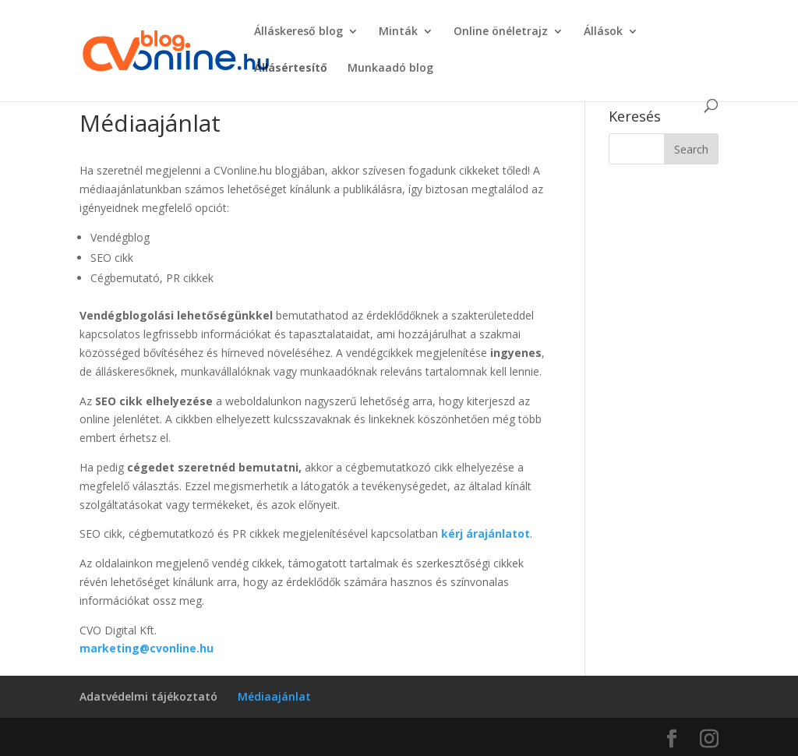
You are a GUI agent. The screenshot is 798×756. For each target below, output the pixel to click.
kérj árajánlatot (485, 533)
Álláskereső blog (298, 32)
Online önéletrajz (501, 32)
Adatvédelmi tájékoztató (148, 696)
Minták (398, 32)
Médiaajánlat (274, 696)
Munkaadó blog (390, 68)
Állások (603, 32)
